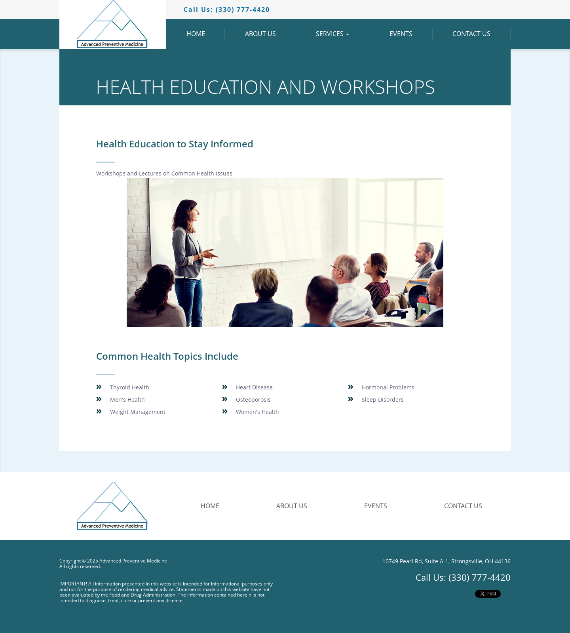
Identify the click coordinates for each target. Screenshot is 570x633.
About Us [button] (270, 34)
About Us (291, 505)
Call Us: (227, 9)
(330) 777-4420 (479, 577)
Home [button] (205, 34)
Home (210, 505)
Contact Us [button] (481, 34)
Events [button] (411, 34)
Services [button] (342, 34)
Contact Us (463, 505)
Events (375, 505)
